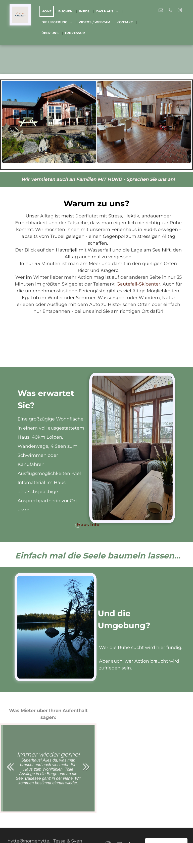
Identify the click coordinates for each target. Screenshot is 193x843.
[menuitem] (47, 11)
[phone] (170, 11)
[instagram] (180, 11)
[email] (161, 11)
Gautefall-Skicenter (138, 284)
